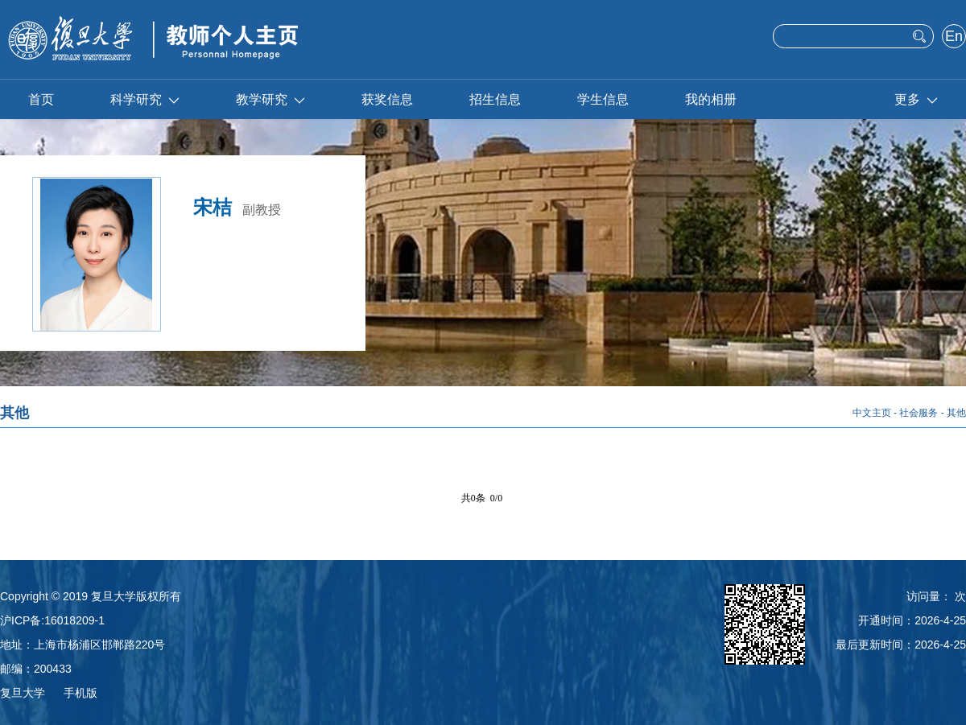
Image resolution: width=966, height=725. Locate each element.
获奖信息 (387, 99)
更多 (916, 99)
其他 (956, 412)
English (953, 37)
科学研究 (145, 99)
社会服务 (918, 412)
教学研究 (270, 99)
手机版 (80, 692)
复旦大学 (22, 692)
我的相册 (711, 99)
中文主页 (871, 412)
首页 (41, 99)
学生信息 (603, 99)
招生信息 (495, 99)
